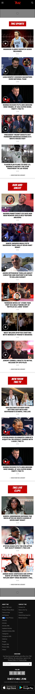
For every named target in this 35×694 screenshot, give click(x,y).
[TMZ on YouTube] (19, 673)
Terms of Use (6, 612)
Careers (21, 612)
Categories (5, 633)
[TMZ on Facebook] (11, 673)
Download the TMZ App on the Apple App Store (9, 687)
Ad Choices (5, 615)
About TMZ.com (7, 607)
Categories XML (6, 636)
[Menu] (2, 2)
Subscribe (30, 664)
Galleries (4, 639)
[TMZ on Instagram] (23, 673)
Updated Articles (7, 628)
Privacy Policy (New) (8, 610)
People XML (5, 644)
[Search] (32, 2)
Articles (4, 623)
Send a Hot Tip (23, 610)
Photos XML (5, 647)
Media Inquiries (23, 618)
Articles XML (6, 626)
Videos (4, 649)
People (4, 641)
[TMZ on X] (15, 673)
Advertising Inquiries (24, 615)
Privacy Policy (12, 660)
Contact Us (22, 607)
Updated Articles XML (8, 631)
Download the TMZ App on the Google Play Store (26, 687)
